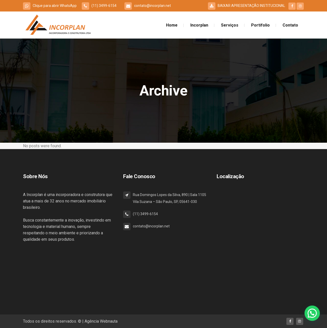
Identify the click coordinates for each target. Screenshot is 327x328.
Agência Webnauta (101, 321)
